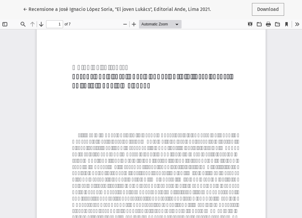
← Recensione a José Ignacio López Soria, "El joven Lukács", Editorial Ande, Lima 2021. (117, 8)
